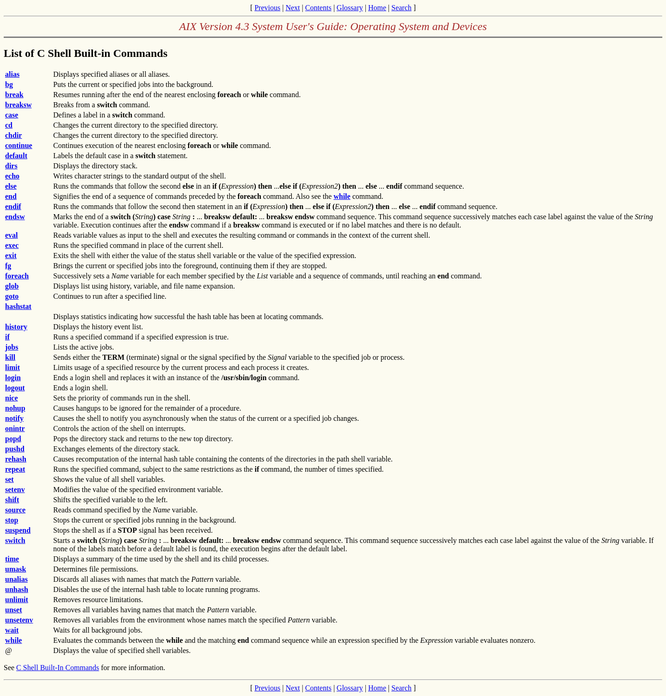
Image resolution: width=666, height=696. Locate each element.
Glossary (350, 8)
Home (377, 8)
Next (292, 8)
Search (401, 8)
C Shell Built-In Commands (57, 667)
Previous (267, 8)
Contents (318, 8)
